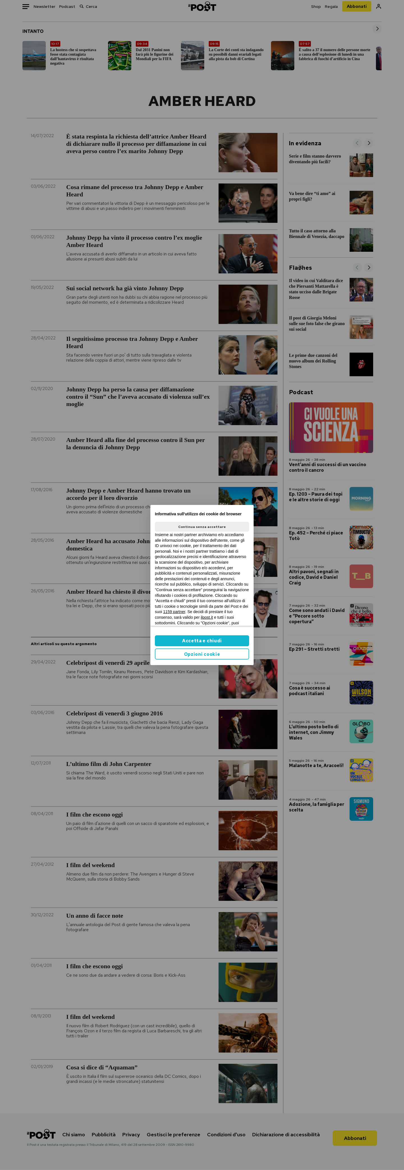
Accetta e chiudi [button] (202, 641)
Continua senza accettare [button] (202, 527)
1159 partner (174, 611)
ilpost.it (207, 617)
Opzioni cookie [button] (202, 654)
